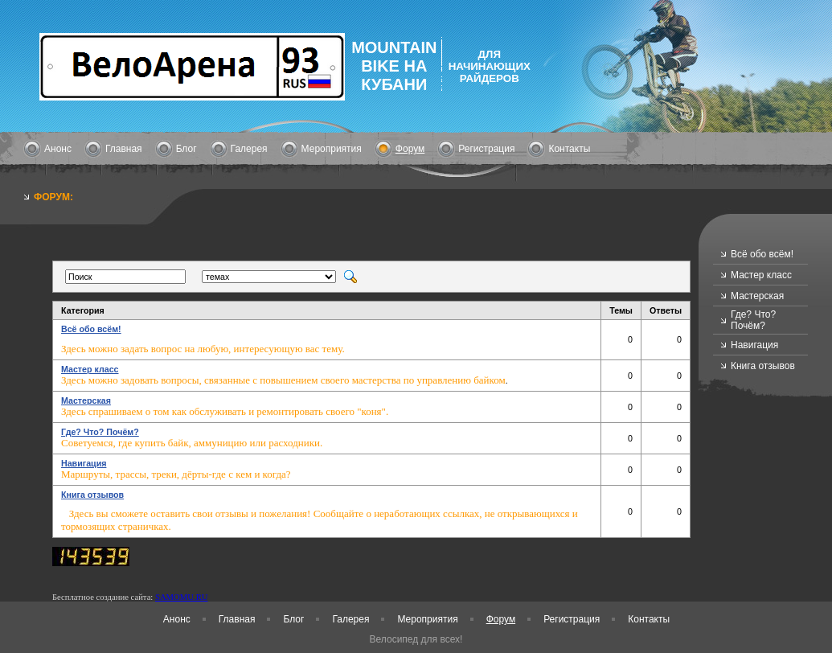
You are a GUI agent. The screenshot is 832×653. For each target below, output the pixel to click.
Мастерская (757, 296)
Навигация (754, 345)
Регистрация (486, 148)
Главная (123, 148)
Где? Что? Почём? (753, 320)
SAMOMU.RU (181, 597)
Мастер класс (761, 275)
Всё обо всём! (762, 254)
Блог (186, 148)
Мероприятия (331, 148)
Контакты (569, 148)
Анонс (58, 148)
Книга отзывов (763, 366)
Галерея (249, 148)
